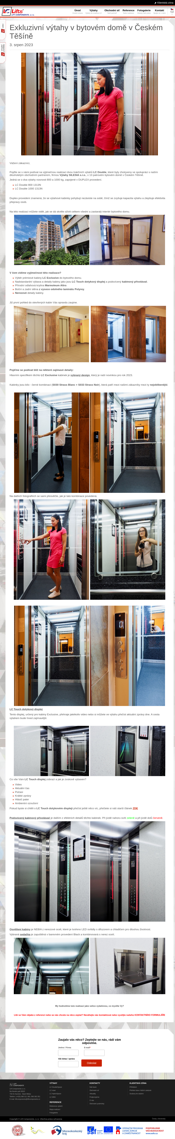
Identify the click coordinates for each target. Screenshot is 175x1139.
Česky (154, 1119)
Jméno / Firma (64, 1047)
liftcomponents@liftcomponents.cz (27, 1099)
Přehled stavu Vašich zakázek (140, 1090)
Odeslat (91, 1063)
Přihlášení (133, 1087)
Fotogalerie (54, 1113)
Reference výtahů (56, 1106)
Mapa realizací (55, 1109)
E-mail (87, 1047)
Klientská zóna (165, 2)
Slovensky (161, 1119)
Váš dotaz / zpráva (66, 1059)
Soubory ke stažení (137, 1094)
